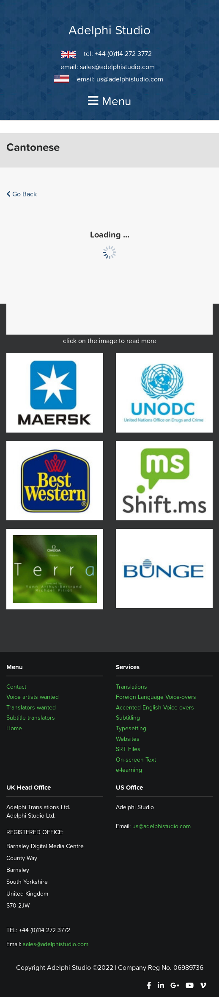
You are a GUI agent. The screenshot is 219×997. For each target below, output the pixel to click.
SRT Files (128, 749)
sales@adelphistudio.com (117, 66)
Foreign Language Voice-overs (156, 697)
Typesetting (131, 728)
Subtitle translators (30, 717)
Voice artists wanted (32, 697)
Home (14, 728)
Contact (16, 686)
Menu (109, 101)
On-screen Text (136, 759)
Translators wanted (31, 707)
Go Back (21, 194)
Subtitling (128, 717)
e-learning (129, 769)
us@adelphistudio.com (129, 79)
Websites (128, 738)
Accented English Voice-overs (155, 707)
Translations (131, 686)
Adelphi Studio (109, 30)
